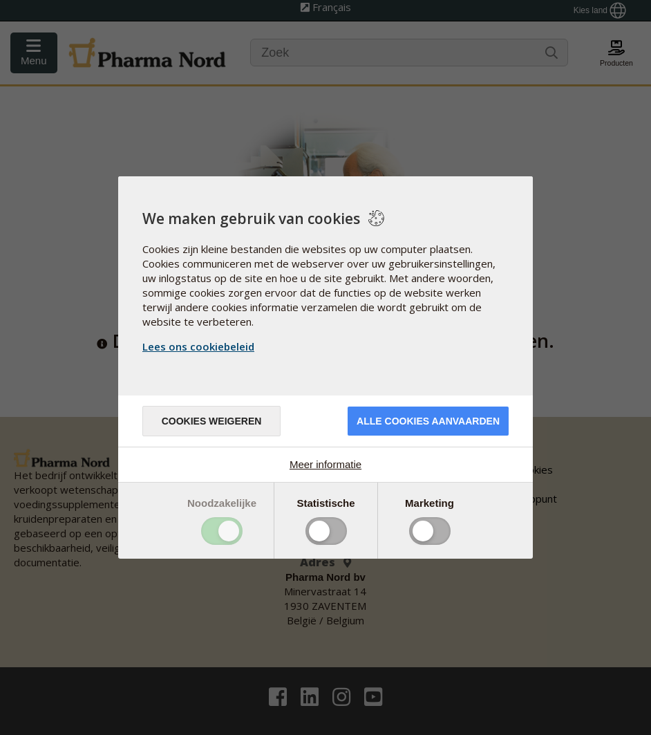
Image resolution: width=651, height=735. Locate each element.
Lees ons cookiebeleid (198, 346)
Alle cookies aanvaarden (428, 421)
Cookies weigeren (212, 421)
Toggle (222, 531)
